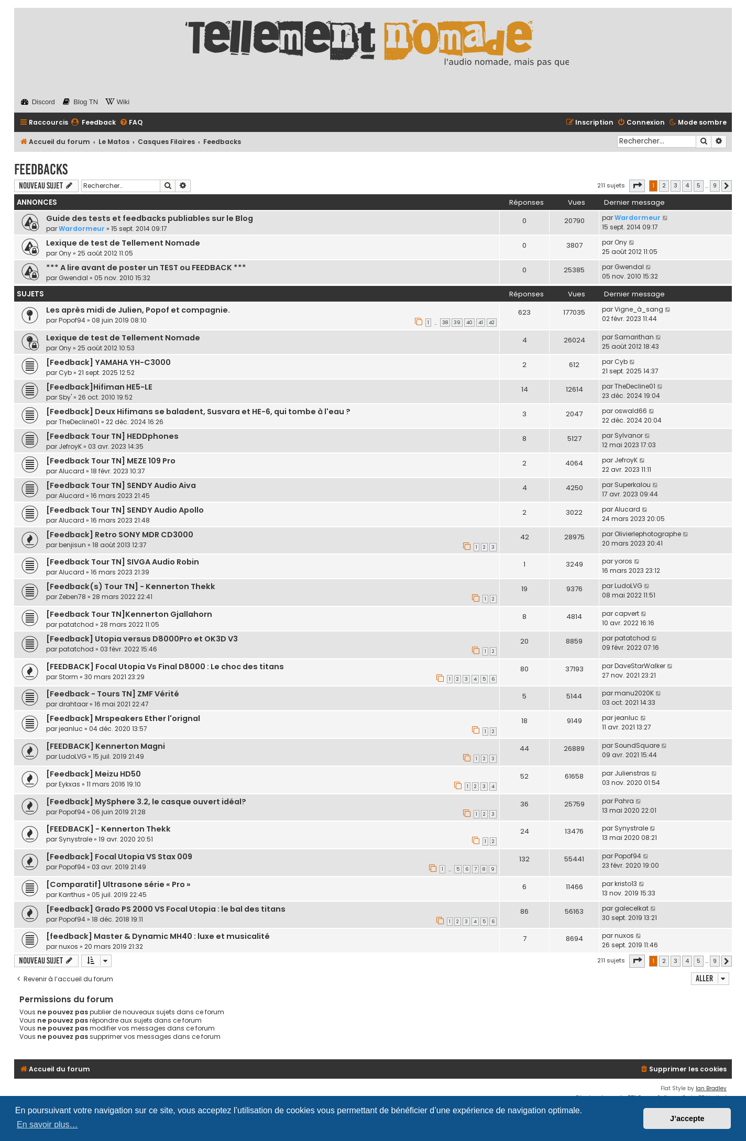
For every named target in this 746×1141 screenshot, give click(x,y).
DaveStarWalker (640, 665)
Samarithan (634, 337)
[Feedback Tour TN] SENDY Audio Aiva (121, 485)
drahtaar (73, 704)
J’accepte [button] (687, 1118)
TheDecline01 (635, 386)
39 (457, 322)
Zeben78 (72, 596)
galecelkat (632, 908)
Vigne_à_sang (639, 309)
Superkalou (633, 484)
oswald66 (631, 410)
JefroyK (70, 446)
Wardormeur (82, 228)
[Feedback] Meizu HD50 (93, 774)
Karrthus (72, 894)
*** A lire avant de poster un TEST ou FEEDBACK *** (146, 267)
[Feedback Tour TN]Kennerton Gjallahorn (129, 614)
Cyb (65, 372)
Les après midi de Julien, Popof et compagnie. (138, 310)
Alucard (71, 471)
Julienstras (632, 773)
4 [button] (687, 185)
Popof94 (72, 320)
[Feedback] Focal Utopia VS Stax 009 (119, 856)
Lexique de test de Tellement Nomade (123, 243)
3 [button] (675, 185)
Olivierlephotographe (648, 533)
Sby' (65, 397)
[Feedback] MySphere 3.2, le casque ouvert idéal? (146, 801)
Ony (65, 253)
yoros (623, 561)
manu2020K (634, 693)
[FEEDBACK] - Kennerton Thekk (108, 829)
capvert (627, 613)
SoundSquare (637, 745)
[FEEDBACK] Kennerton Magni (105, 746)
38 (445, 322)
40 (469, 322)
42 (492, 322)
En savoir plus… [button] (47, 1124)
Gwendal (73, 277)
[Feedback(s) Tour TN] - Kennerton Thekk (130, 586)
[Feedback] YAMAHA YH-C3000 (108, 362)
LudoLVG (628, 585)
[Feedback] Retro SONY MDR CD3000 (119, 534)
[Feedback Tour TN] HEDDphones (112, 436)
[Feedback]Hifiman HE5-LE (99, 387)
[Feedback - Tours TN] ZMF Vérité (112, 694)
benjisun (72, 544)
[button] (637, 186)
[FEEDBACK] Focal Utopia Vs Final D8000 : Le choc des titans (165, 666)
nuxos (68, 946)
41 (480, 322)
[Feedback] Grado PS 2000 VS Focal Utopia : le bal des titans (166, 909)
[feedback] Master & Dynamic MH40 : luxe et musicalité (158, 936)
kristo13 (626, 883)
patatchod (76, 624)
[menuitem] (93, 123)
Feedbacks (41, 169)
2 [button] (664, 185)
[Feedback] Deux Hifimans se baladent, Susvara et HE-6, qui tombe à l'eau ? (198, 411)
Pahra (624, 800)
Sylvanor (629, 435)
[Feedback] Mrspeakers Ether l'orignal (123, 718)
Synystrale (75, 839)
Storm (68, 676)
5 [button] (698, 185)
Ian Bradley (711, 1088)
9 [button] (715, 185)
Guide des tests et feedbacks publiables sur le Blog (149, 218)
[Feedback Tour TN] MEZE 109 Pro (110, 461)
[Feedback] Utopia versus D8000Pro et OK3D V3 (142, 639)
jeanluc (71, 728)
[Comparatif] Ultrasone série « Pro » (118, 884)
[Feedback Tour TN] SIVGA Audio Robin (122, 562)
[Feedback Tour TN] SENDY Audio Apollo (125, 510)
